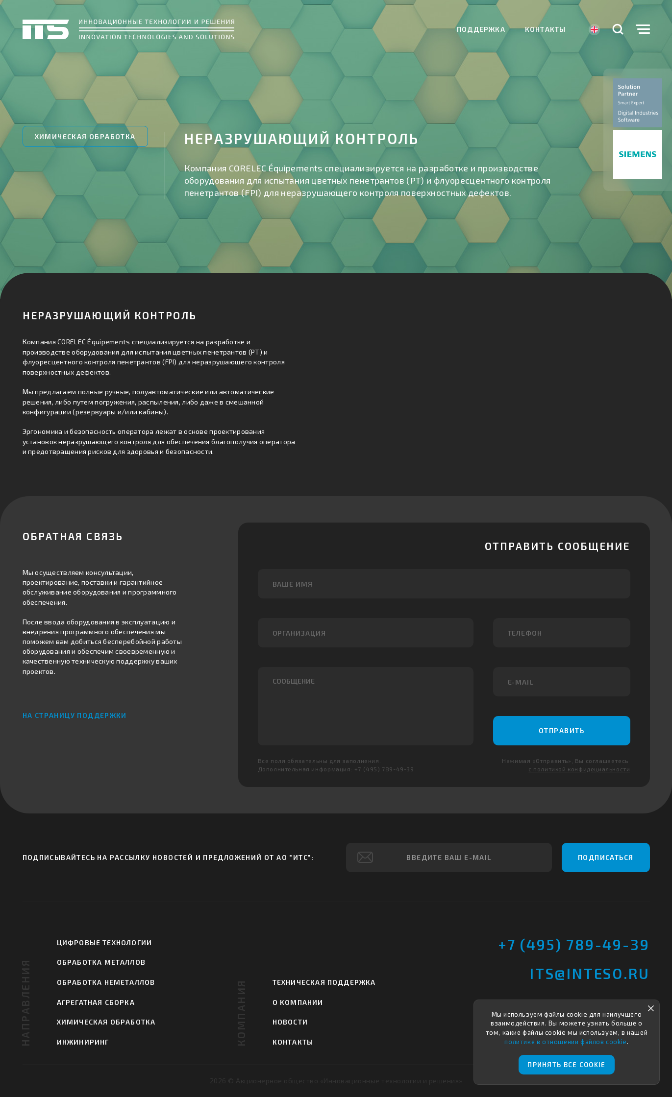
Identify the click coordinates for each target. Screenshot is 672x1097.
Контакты (545, 29)
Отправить (562, 730)
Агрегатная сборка (96, 1002)
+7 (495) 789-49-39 (573, 944)
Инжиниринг (83, 1042)
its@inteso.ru (589, 973)
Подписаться (605, 857)
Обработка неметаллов (106, 982)
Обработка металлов (101, 962)
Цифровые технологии (104, 942)
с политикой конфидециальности (579, 768)
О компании (298, 1002)
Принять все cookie (566, 1065)
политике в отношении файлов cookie (565, 1042)
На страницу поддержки (75, 715)
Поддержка (481, 29)
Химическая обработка (85, 136)
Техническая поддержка (324, 982)
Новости (290, 1022)
